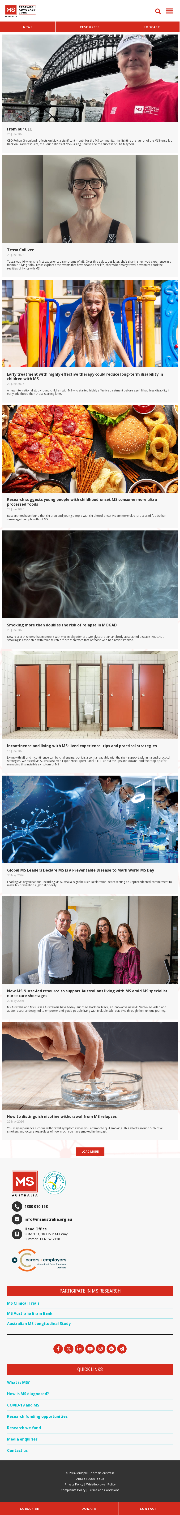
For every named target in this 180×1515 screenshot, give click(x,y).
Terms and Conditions (104, 1490)
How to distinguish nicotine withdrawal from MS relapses (62, 1116)
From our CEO (20, 129)
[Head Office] (17, 1234)
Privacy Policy (74, 1484)
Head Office (36, 1229)
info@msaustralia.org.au (48, 1219)
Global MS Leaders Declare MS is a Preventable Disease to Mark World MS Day (80, 870)
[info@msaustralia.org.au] (17, 1219)
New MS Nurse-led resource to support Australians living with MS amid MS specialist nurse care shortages (87, 993)
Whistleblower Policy (101, 1484)
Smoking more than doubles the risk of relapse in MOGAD (62, 625)
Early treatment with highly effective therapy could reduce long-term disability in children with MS (85, 376)
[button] (169, 11)
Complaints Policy (73, 1490)
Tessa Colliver (20, 249)
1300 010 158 (36, 1206)
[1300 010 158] (17, 1206)
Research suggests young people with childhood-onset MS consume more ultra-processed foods (82, 502)
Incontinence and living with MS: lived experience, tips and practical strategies (82, 745)
